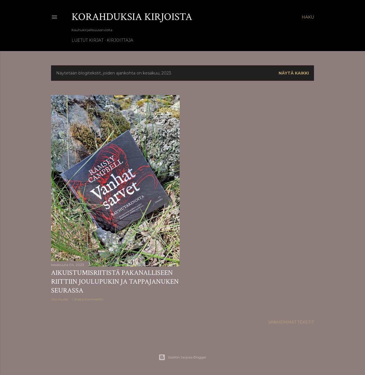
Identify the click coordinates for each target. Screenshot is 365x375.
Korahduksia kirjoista (132, 17)
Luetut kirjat (88, 40)
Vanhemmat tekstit (291, 322)
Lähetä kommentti (88, 299)
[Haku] (308, 17)
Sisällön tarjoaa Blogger (182, 357)
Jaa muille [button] (59, 299)
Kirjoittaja (120, 40)
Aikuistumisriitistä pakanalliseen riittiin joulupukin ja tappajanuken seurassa (115, 281)
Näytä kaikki (294, 73)
